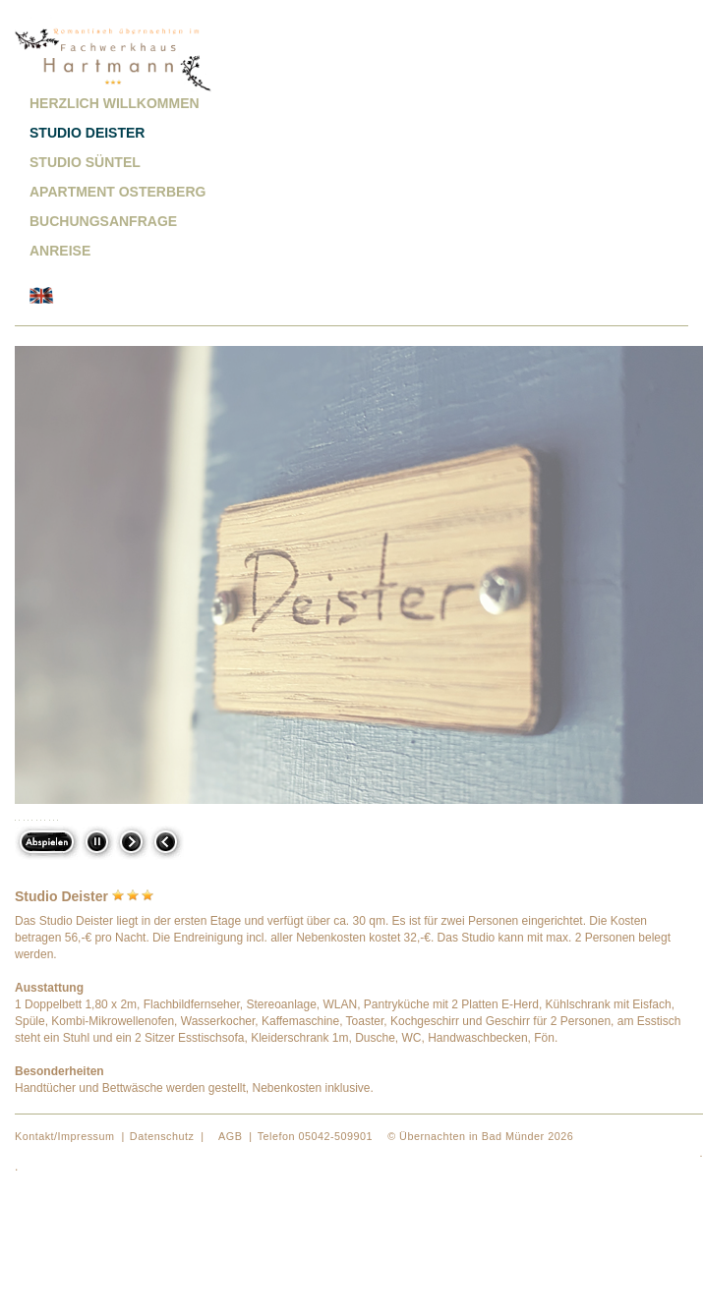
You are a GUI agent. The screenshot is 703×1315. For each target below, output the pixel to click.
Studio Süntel (85, 162)
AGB (230, 1136)
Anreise (59, 250)
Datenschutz (162, 1136)
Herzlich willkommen (114, 103)
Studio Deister (87, 133)
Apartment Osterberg (117, 192)
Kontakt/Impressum (65, 1136)
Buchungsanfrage (103, 221)
